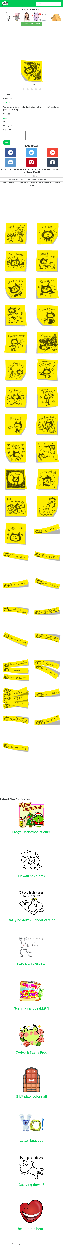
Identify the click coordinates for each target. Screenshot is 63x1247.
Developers (27, 1244)
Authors (41, 1244)
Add (6, 142)
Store (45, 1244)
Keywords (35, 1244)
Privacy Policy (52, 1244)
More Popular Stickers (31, 24)
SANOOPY (7, 103)
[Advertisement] (31, 43)
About (22, 1244)
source (5, 118)
